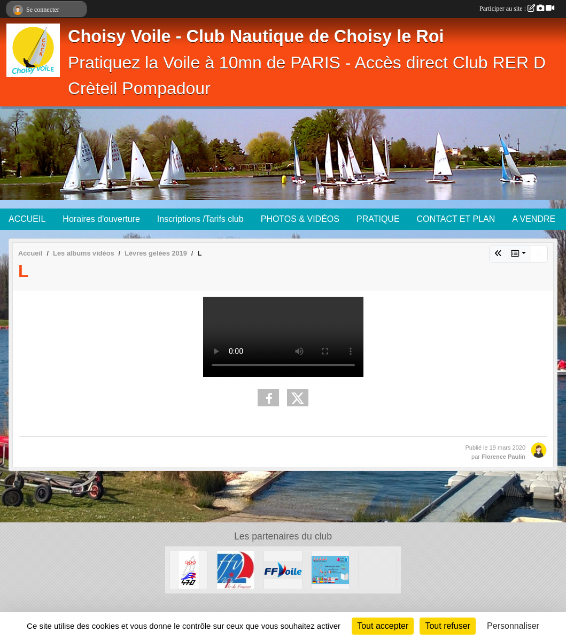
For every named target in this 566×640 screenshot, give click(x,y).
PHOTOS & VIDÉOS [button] (300, 218)
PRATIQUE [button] (378, 218)
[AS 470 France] (188, 569)
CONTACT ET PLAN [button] (456, 218)
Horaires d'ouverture (101, 218)
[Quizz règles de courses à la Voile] (330, 569)
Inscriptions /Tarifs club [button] (200, 218)
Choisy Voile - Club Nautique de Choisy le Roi (256, 36)
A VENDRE (533, 218)
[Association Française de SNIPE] (377, 569)
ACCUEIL (27, 218)
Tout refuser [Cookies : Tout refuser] (447, 625)
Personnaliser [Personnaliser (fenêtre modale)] (513, 625)
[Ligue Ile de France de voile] (235, 569)
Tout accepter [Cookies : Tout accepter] (382, 625)
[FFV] (282, 569)
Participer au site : (516, 8)
